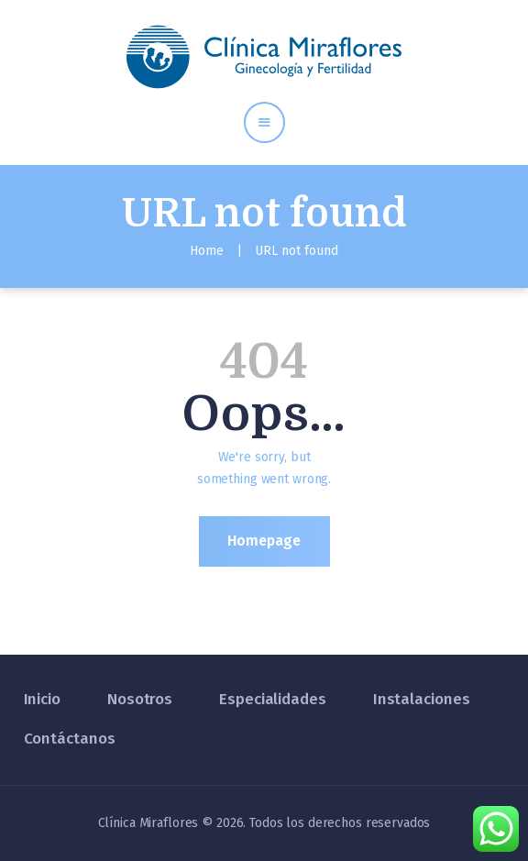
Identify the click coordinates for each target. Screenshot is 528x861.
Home (207, 251)
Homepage (264, 540)
